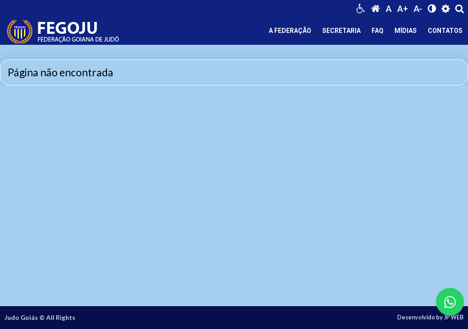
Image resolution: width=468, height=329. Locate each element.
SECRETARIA (341, 30)
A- (418, 9)
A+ (402, 9)
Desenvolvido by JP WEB (430, 317)
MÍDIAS (405, 30)
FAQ (377, 30)
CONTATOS (445, 30)
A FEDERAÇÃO (290, 30)
